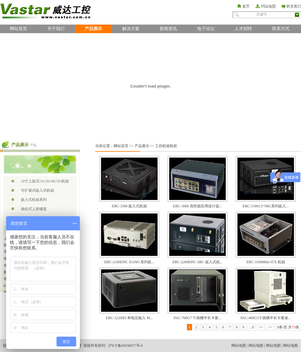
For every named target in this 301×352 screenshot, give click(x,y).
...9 (251, 327)
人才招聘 (243, 28)
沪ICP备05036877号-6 (125, 345)
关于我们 (55, 28)
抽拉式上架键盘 (34, 209)
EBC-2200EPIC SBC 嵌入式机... (197, 262)
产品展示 (93, 28)
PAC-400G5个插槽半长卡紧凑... (265, 318)
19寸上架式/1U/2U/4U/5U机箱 (45, 181)
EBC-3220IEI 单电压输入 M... (129, 318)
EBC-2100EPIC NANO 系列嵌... (129, 262)
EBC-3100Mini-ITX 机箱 (265, 262)
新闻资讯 (168, 28)
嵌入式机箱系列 (34, 200)
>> (270, 327)
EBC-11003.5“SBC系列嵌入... (266, 206)
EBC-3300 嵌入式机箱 (129, 206)
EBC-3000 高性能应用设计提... (197, 206)
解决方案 (130, 28)
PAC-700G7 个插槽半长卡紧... (197, 318)
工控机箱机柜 (166, 146)
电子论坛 (205, 28)
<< (261, 327)
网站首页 (18, 28)
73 (293, 327)
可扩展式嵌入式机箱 (37, 190)
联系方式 (280, 28)
